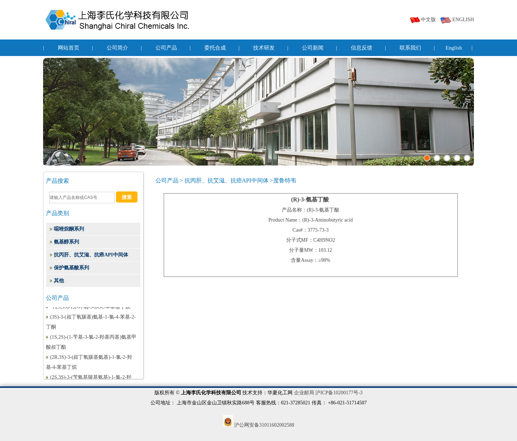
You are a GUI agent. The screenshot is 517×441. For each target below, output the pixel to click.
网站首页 (68, 48)
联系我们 (410, 48)
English (454, 48)
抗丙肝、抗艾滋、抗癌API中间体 (91, 254)
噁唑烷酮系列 (69, 229)
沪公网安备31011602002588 (258, 425)
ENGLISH (457, 19)
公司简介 (117, 48)
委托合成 (215, 48)
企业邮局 (304, 392)
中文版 (422, 19)
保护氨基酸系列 (71, 267)
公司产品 (166, 48)
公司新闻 (312, 48)
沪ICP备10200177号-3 (338, 392)
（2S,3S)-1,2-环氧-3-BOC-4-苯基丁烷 (90, 307)
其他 (59, 280)
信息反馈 (361, 48)
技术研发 (264, 48)
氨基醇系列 (66, 242)
